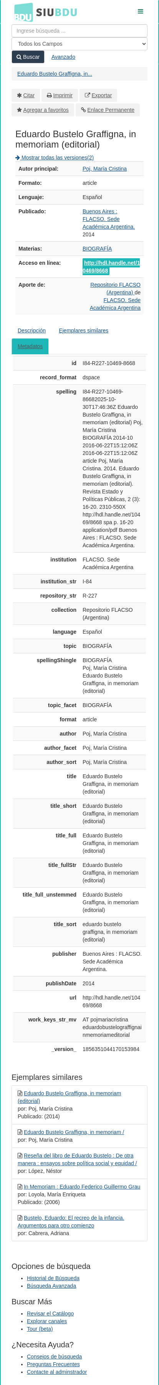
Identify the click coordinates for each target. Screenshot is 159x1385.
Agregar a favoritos (46, 110)
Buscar (28, 57)
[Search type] (79, 43)
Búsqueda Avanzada (51, 1286)
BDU (21, 12)
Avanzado (63, 57)
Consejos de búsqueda (54, 1356)
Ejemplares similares (83, 330)
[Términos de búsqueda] (79, 30)
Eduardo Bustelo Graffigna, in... (54, 74)
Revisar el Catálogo (50, 1313)
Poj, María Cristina (105, 169)
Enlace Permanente (110, 110)
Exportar (101, 95)
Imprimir (63, 95)
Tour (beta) (40, 1329)
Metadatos (30, 346)
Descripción (32, 330)
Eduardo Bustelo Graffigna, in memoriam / (74, 1132)
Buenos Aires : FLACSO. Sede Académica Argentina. (109, 219)
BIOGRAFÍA (97, 249)
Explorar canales (47, 1321)
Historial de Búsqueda (53, 1278)
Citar (29, 95)
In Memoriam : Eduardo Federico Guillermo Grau (82, 1187)
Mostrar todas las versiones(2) (54, 157)
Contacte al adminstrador (57, 1372)
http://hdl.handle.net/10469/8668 (111, 267)
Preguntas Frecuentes (53, 1364)
